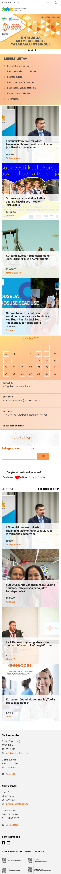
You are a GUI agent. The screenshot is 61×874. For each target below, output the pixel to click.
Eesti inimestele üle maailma (20, 82)
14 (39, 360)
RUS (16, 2)
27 (30, 373)
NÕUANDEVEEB (23, 438)
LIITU (43, 456)
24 (6, 373)
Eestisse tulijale (14, 77)
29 (47, 373)
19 (22, 367)
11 (14, 360)
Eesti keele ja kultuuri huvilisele (21, 71)
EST (10, 2)
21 (39, 367)
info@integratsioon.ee (17, 753)
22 (47, 367)
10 (6, 360)
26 (22, 373)
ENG (4, 2)
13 (30, 360)
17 (6, 367)
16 (55, 360)
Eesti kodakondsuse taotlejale (21, 88)
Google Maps (12, 774)
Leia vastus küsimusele (18, 66)
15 (47, 360)
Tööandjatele (13, 99)
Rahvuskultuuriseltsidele (18, 93)
